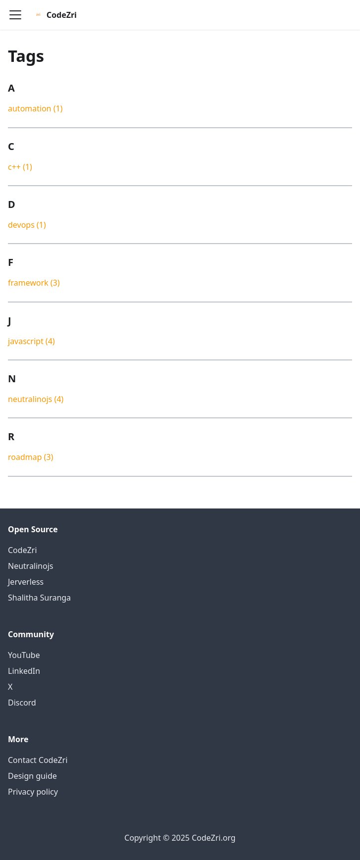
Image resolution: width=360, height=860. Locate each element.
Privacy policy (33, 791)
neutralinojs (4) (35, 399)
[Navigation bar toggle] (15, 14)
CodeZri (22, 550)
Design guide (32, 775)
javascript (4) (31, 341)
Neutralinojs (30, 565)
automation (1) (35, 108)
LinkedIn (24, 670)
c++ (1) (20, 166)
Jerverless (26, 581)
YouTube (24, 655)
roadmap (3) (30, 457)
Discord (22, 702)
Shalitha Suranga (39, 597)
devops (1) (27, 224)
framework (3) (34, 282)
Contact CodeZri (38, 760)
